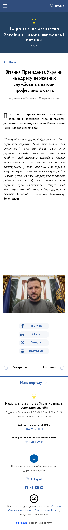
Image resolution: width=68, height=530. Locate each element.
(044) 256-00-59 (34, 442)
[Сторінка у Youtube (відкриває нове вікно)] (37, 488)
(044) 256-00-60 (34, 429)
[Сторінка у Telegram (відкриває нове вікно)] (31, 488)
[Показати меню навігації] (5, 6)
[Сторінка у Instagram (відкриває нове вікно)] (42, 488)
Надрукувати (36, 351)
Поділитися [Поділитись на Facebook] (36, 326)
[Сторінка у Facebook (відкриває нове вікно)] (26, 488)
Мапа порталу (31, 383)
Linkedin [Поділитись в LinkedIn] (35, 334)
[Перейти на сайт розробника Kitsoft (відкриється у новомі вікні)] (21, 523)
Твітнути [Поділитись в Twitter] (35, 342)
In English (36, 479)
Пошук (59, 5)
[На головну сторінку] (34, 32)
